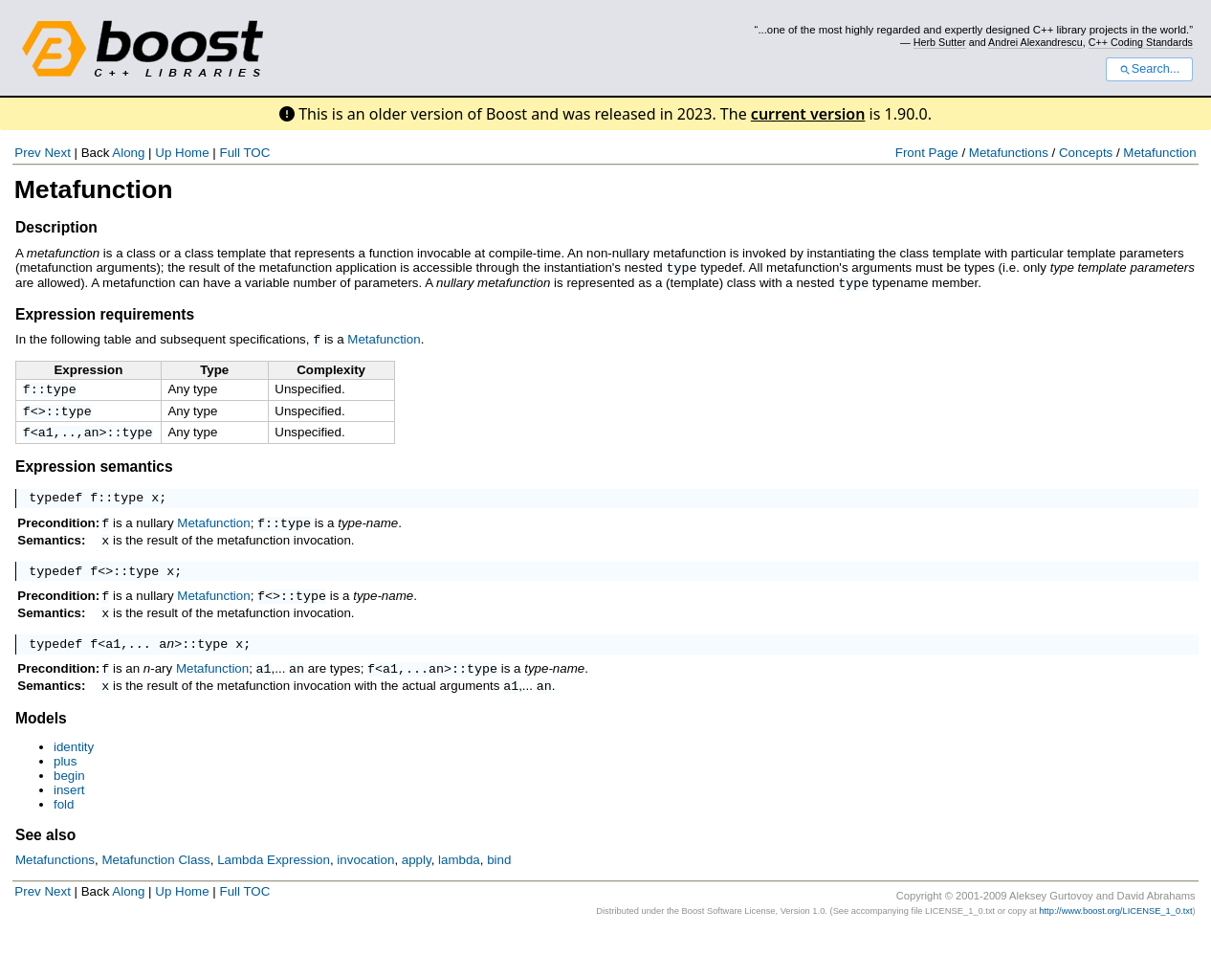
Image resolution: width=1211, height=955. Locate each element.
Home (192, 152)
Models (41, 741)
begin (69, 798)
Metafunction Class (155, 883)
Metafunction (1159, 152)
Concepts (1085, 152)
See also (45, 858)
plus (65, 784)
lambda (459, 883)
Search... (1149, 69)
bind (499, 883)
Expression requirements (104, 312)
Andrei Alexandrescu (1035, 42)
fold (64, 827)
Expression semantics (94, 469)
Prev (27, 152)
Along (128, 152)
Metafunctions (1008, 152)
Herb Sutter (940, 42)
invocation (365, 883)
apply (416, 883)
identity (74, 770)
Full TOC (244, 152)
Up (163, 152)
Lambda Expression (273, 883)
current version (808, 113)
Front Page (926, 152)
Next (57, 152)
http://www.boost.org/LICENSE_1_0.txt (1115, 934)
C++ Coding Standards (1141, 42)
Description (56, 227)
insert (69, 813)
